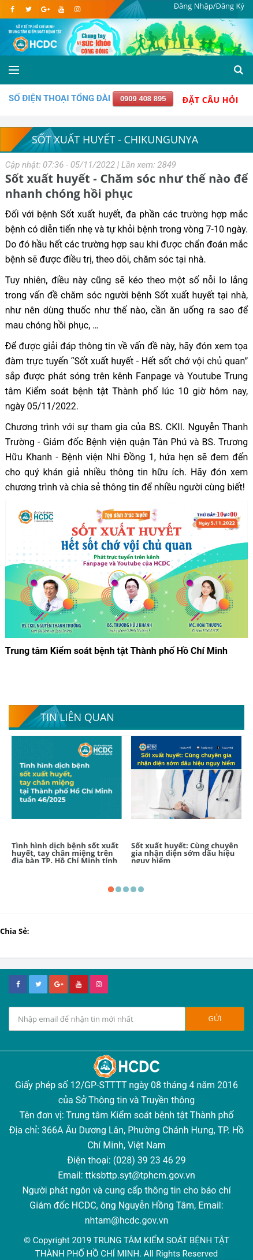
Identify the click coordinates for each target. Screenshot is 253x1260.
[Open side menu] (14, 70)
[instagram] (77, 9)
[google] (45, 9)
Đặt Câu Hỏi (211, 99)
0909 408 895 (143, 98)
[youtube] (61, 9)
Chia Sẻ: (14, 931)
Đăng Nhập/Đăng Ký (209, 6)
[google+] (58, 984)
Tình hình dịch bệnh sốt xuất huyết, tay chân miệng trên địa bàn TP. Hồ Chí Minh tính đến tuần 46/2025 (65, 856)
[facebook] (12, 9)
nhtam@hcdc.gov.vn (127, 1220)
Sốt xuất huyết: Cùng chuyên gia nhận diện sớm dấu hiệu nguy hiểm (185, 853)
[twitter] (28, 9)
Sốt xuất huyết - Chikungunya (115, 139)
